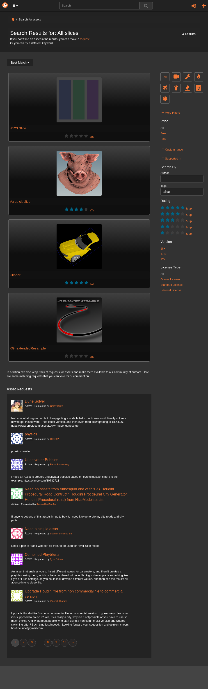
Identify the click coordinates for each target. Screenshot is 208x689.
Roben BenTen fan (47, 504)
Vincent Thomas (58, 601)
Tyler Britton (56, 559)
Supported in (171, 157)
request (84, 39)
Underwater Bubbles (41, 460)
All (165, 77)
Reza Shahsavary (59, 464)
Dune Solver (35, 401)
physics (31, 434)
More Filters (171, 112)
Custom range (172, 148)
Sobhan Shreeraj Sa (61, 533)
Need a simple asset (41, 529)
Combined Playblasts (42, 554)
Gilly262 (54, 439)
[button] (15, 5)
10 (64, 642)
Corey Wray (56, 406)
